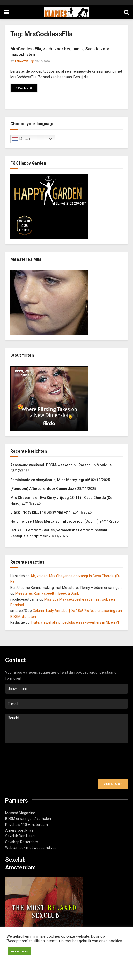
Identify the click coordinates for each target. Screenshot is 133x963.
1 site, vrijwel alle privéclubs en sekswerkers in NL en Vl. (75, 622)
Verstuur (113, 784)
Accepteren (19, 951)
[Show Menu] (6, 12)
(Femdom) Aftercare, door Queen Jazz (43, 489)
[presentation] (44, 761)
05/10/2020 (40, 61)
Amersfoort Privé (19, 830)
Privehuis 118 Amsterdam (26, 825)
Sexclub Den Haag (20, 836)
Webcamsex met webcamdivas (30, 848)
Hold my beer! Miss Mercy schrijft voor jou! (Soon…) (54, 521)
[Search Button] (126, 12)
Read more (26, 86)
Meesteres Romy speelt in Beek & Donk (47, 593)
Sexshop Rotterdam (21, 842)
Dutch (21, 139)
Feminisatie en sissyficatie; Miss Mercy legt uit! (50, 480)
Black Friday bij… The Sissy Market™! (41, 512)
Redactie (21, 61)
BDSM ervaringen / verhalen (28, 819)
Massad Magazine (20, 813)
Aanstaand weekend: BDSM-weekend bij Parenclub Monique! (61, 465)
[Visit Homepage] (66, 12)
